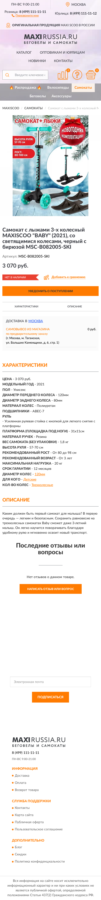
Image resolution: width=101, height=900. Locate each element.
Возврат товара (27, 790)
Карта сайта (24, 815)
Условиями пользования (59, 712)
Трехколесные (42, 485)
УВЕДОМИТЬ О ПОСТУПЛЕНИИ (50, 291)
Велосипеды (58, 87)
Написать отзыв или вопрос (50, 589)
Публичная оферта (29, 822)
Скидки (20, 854)
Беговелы (38, 96)
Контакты (63, 61)
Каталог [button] (24, 52)
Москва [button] (35, 321)
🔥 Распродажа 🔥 (25, 87)
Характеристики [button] (26, 306)
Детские (29, 479)
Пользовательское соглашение (39, 829)
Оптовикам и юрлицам (62, 52)
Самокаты (83, 87)
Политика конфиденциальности (40, 862)
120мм (40, 474)
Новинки (37, 61)
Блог (18, 847)
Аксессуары (61, 96)
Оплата (20, 783)
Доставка (22, 775)
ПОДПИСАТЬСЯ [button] (50, 697)
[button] (25, 15)
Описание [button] (74, 306)
